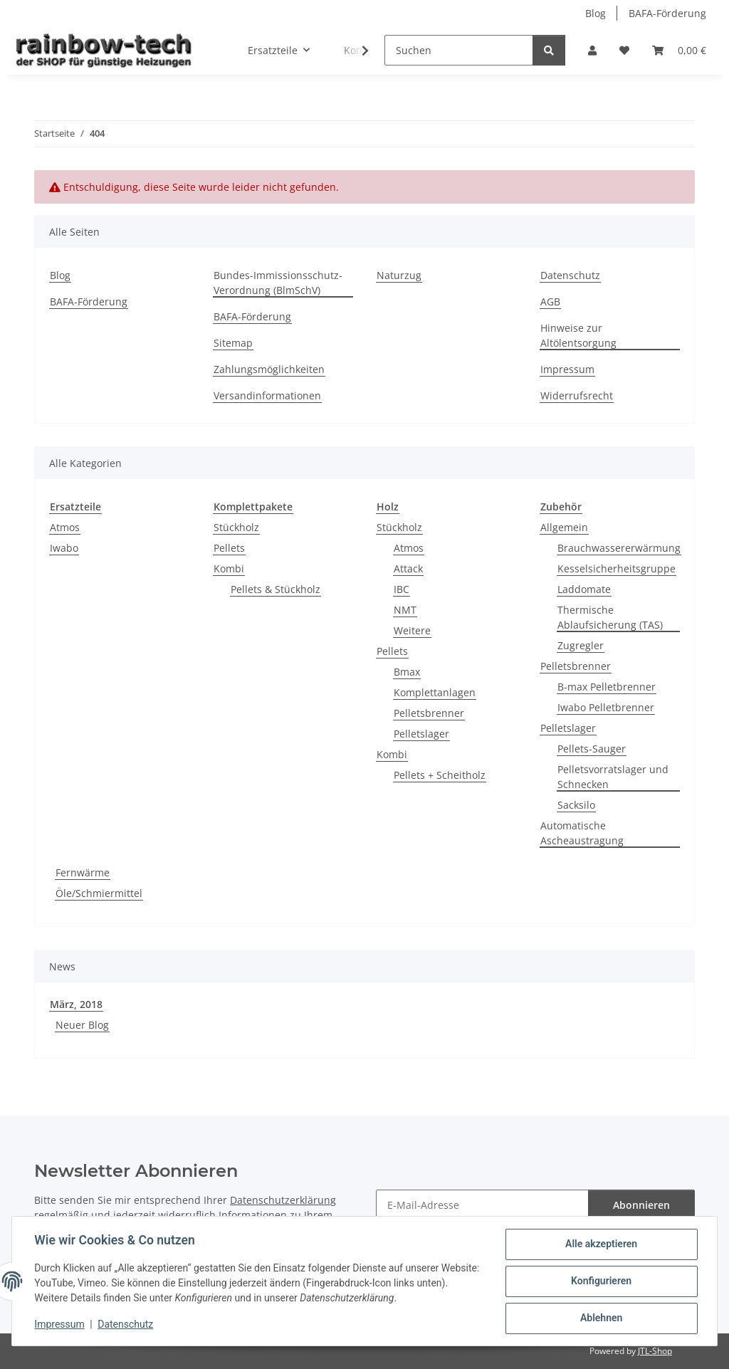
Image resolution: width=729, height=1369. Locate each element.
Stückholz (236, 527)
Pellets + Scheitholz (440, 775)
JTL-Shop (655, 1351)
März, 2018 (76, 1004)
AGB (550, 301)
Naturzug (399, 275)
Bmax (407, 671)
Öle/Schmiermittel (99, 893)
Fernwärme (83, 872)
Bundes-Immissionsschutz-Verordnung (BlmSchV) (278, 282)
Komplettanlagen (435, 692)
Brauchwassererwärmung (619, 548)
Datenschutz (126, 1325)
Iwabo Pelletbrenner (605, 707)
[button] (592, 50)
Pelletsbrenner (429, 713)
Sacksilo (576, 805)
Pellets (229, 548)
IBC (401, 589)
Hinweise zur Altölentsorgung (578, 335)
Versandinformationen (267, 395)
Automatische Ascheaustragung (582, 833)
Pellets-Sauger (591, 748)
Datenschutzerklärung (283, 1200)
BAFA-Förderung (667, 13)
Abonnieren (641, 1205)
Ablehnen (600, 1318)
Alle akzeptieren (600, 1244)
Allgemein (564, 527)
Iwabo (64, 548)
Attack (408, 568)
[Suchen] (458, 50)
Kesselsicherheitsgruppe (616, 568)
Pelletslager (421, 733)
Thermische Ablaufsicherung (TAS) (610, 617)
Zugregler (580, 645)
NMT (405, 610)
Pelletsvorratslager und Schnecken (612, 776)
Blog (595, 13)
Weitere (412, 630)
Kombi (229, 568)
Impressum (60, 1325)
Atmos (65, 527)
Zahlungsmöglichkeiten (269, 369)
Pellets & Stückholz (275, 589)
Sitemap (233, 343)
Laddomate (584, 589)
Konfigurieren (600, 1281)
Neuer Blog (82, 1025)
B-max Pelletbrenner (606, 686)
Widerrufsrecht (576, 395)
